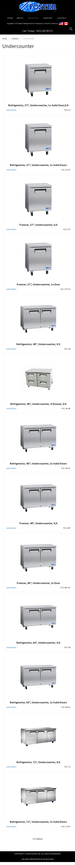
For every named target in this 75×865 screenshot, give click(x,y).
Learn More (11, 110)
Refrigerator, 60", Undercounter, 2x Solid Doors (38, 702)
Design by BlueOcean (44, 859)
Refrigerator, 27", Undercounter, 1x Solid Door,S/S (38, 105)
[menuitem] (10, 18)
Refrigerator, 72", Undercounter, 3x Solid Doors (38, 821)
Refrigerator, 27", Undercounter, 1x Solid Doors (38, 165)
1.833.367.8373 (44, 31)
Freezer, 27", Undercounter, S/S (38, 224)
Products (15, 39)
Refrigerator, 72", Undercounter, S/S (38, 762)
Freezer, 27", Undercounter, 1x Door (38, 284)
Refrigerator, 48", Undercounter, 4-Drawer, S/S (38, 404)
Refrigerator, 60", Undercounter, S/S (38, 642)
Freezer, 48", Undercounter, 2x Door (38, 583)
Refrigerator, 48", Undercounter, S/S (38, 344)
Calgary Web (28, 859)
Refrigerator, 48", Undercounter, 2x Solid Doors (38, 463)
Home (4, 39)
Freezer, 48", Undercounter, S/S (38, 523)
